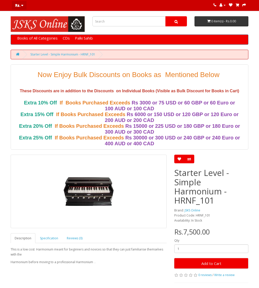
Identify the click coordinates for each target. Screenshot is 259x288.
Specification (49, 238)
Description (23, 238)
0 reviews (205, 275)
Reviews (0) (74, 238)
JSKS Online (192, 210)
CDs (66, 38)
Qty (176, 240)
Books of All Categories (37, 38)
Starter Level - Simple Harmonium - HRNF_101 (62, 54)
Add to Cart (211, 263)
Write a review (224, 275)
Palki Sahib (84, 38)
